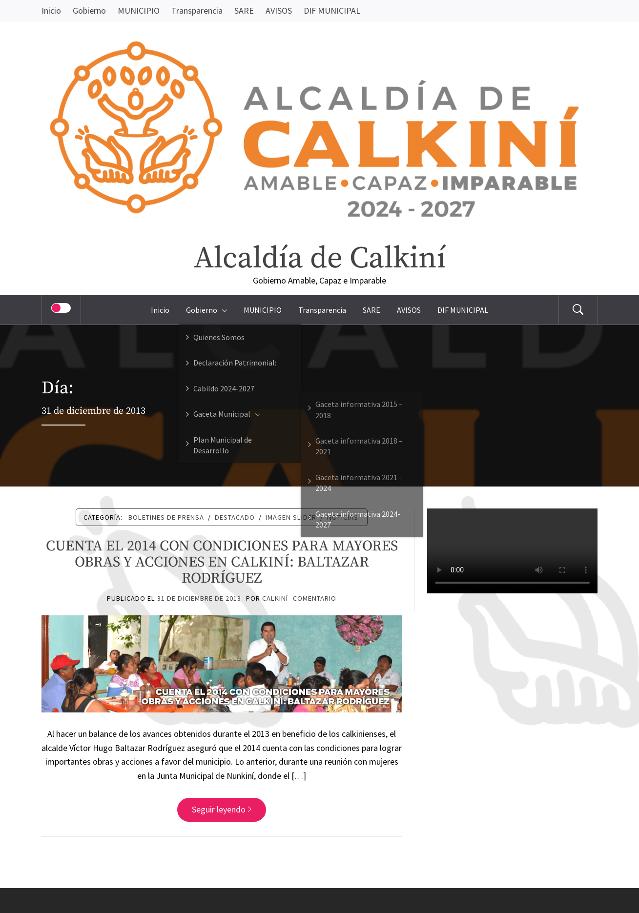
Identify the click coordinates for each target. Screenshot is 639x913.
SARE (244, 10)
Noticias (342, 517)
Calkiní (275, 598)
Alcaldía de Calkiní (320, 259)
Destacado (235, 517)
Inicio (51, 10)
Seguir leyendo (221, 809)
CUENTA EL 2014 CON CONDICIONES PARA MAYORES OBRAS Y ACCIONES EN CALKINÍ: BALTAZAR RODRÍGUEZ (222, 562)
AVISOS (279, 10)
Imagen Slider (291, 517)
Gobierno (89, 10)
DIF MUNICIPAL (332, 10)
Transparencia (197, 10)
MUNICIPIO (139, 10)
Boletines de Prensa (166, 517)
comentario (314, 598)
